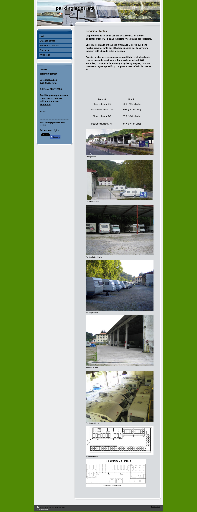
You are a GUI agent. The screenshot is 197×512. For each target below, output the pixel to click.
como (128, 48)
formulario (45, 104)
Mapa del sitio (60, 507)
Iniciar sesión (155, 507)
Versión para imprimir (45, 507)
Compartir (55, 137)
